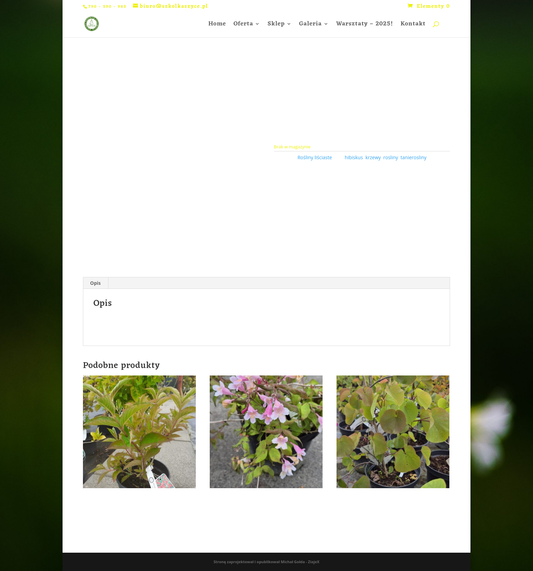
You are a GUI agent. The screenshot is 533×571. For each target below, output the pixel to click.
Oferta (243, 25)
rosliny (390, 157)
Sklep (276, 25)
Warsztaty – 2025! (364, 25)
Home (217, 25)
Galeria (310, 25)
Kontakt (413, 25)
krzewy (373, 157)
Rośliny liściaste (314, 157)
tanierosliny (413, 157)
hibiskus (354, 157)
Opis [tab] (95, 283)
